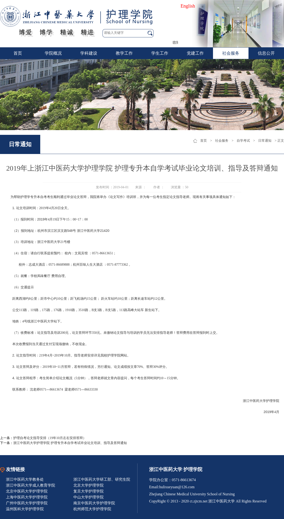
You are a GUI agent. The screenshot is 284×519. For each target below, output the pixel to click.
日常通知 (264, 140)
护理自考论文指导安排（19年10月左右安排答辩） (49, 438)
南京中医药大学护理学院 (94, 503)
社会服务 (230, 53)
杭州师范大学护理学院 (92, 509)
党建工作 (195, 53)
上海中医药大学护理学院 (27, 497)
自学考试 (243, 140)
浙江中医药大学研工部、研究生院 (101, 479)
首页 (17, 53)
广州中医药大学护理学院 (27, 503)
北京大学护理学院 (88, 485)
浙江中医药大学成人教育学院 (30, 485)
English (188, 6)
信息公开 (266, 53)
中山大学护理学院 (88, 497)
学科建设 (88, 53)
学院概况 (53, 53)
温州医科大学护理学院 (25, 509)
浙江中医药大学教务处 (25, 479)
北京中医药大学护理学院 (27, 491)
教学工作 (124, 53)
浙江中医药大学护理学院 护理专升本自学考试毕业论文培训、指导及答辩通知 (70, 443)
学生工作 (159, 53)
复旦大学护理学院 (88, 491)
